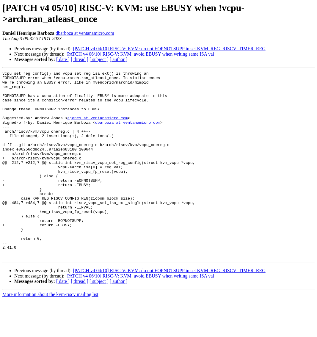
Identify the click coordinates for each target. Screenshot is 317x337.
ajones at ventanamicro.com (97, 127)
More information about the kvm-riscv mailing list (50, 331)
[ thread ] (79, 59)
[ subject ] (99, 59)
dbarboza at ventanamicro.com (85, 33)
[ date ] (63, 59)
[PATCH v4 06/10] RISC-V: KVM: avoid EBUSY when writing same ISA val (139, 54)
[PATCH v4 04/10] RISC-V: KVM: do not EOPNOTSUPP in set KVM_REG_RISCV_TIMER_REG (169, 48)
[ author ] (119, 59)
